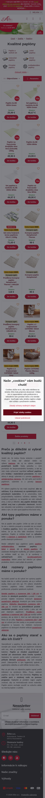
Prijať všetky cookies (22, 412)
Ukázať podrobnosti (22, 418)
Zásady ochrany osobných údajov (23, 406)
